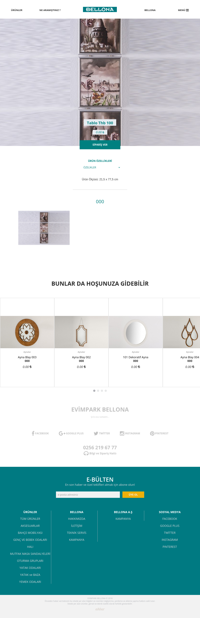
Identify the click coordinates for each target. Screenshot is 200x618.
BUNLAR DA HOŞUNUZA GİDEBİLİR (99, 283)
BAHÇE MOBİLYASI (30, 533)
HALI (30, 547)
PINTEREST (170, 547)
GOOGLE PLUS (169, 526)
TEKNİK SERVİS (76, 533)
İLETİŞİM (76, 526)
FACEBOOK (169, 519)
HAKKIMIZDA (76, 519)
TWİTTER (170, 533)
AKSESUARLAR (30, 526)
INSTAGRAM (170, 540)
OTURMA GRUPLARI (30, 561)
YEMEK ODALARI (30, 582)
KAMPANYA (76, 540)
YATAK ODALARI (30, 568)
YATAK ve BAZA (30, 575)
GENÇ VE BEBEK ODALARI (30, 540)
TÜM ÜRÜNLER (30, 519)
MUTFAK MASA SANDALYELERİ (30, 554)
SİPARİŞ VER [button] (100, 144)
